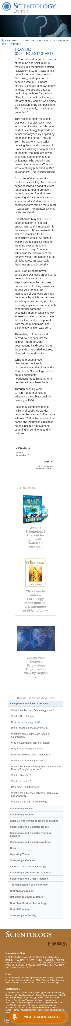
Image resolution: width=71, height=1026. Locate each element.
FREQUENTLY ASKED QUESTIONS (25, 40)
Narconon (43, 1005)
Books (45, 980)
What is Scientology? (24, 995)
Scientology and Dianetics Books (29, 826)
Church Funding (19, 909)
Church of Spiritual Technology (28, 903)
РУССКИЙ (49, 960)
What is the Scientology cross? (28, 760)
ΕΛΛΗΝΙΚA (59, 965)
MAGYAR (38, 963)
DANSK (9, 960)
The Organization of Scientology (29, 884)
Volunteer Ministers (25, 980)
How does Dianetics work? (25, 787)
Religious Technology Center (27, 897)
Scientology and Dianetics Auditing (30, 842)
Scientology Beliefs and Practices (37, 978)
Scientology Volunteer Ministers (28, 1000)
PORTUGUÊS (23, 967)
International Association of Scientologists (30, 1001)
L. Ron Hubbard (12, 978)
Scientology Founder (22, 814)
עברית (30, 959)
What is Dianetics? (21, 775)
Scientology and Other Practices (29, 878)
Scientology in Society (23, 915)
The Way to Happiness (16, 1005)
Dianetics (26, 992)
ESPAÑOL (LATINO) (14, 965)
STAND (57, 1002)
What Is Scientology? (22, 716)
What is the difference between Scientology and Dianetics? (34, 794)
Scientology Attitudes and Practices (31, 872)
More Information (13, 982)
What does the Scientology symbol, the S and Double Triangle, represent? (36, 768)
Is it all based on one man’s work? (29, 727)
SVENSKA (58, 963)
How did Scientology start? (25, 722)
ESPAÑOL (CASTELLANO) (39, 965)
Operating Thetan (20, 854)
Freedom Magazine (43, 1002)
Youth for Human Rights (31, 1010)
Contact (26, 982)
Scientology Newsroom (47, 995)
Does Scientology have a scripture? (30, 754)
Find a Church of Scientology (45, 982)
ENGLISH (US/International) (18, 957)
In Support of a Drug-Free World (33, 1007)
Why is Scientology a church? (27, 748)
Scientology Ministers (22, 860)
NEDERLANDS (14, 963)
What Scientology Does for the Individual (34, 820)
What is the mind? (21, 781)
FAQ (38, 980)
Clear (13, 848)
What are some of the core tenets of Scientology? (30, 735)
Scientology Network (42, 992)
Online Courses (56, 980)
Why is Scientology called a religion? (31, 742)
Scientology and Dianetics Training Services (30, 834)
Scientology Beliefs (21, 808)
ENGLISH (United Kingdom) (46, 957)
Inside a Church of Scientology (28, 866)
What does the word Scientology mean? (33, 710)
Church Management (22, 891)
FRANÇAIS (20, 960)
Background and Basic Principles (29, 703)
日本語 (39, 960)
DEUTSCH (28, 963)
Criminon (32, 1005)
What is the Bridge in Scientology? (29, 801)
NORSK (48, 963)
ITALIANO (10, 967)
